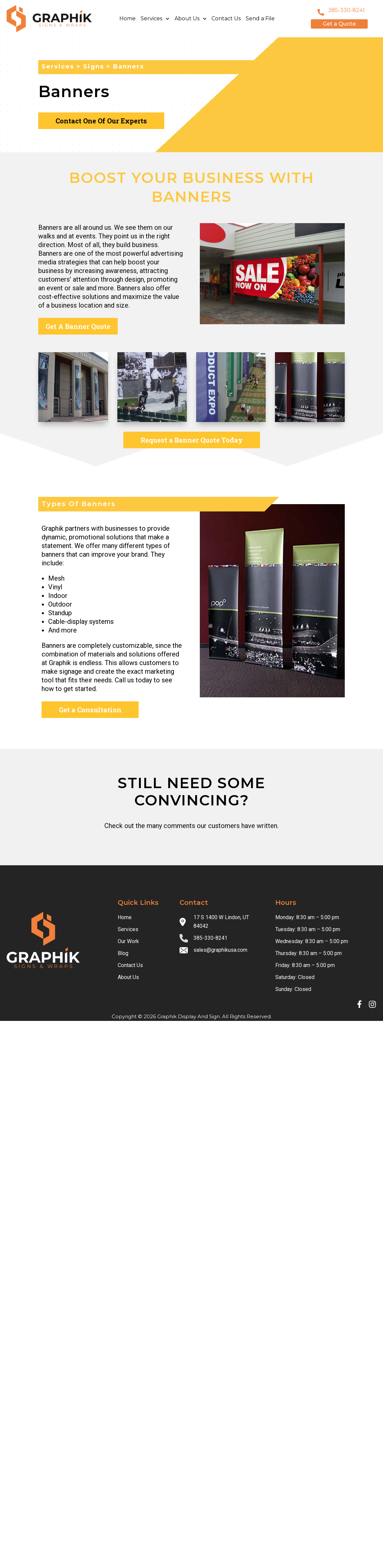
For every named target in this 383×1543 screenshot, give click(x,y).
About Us (190, 18)
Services (155, 18)
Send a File (260, 18)
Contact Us (226, 18)
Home (127, 18)
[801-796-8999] (321, 12)
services (58, 66)
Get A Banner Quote (78, 326)
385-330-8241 (346, 10)
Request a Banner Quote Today (192, 440)
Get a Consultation (90, 709)
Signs (93, 66)
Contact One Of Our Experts (101, 120)
